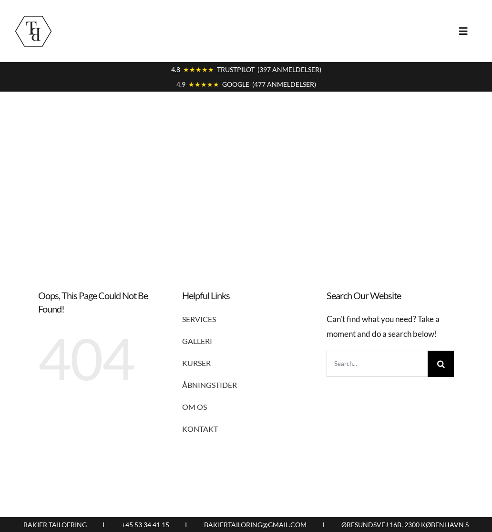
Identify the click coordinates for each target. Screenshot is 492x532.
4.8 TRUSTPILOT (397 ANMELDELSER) (246, 69)
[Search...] (377, 364)
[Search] (441, 364)
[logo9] (33, 16)
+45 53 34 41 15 (145, 525)
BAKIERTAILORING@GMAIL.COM (255, 525)
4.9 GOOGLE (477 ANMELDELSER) (246, 84)
